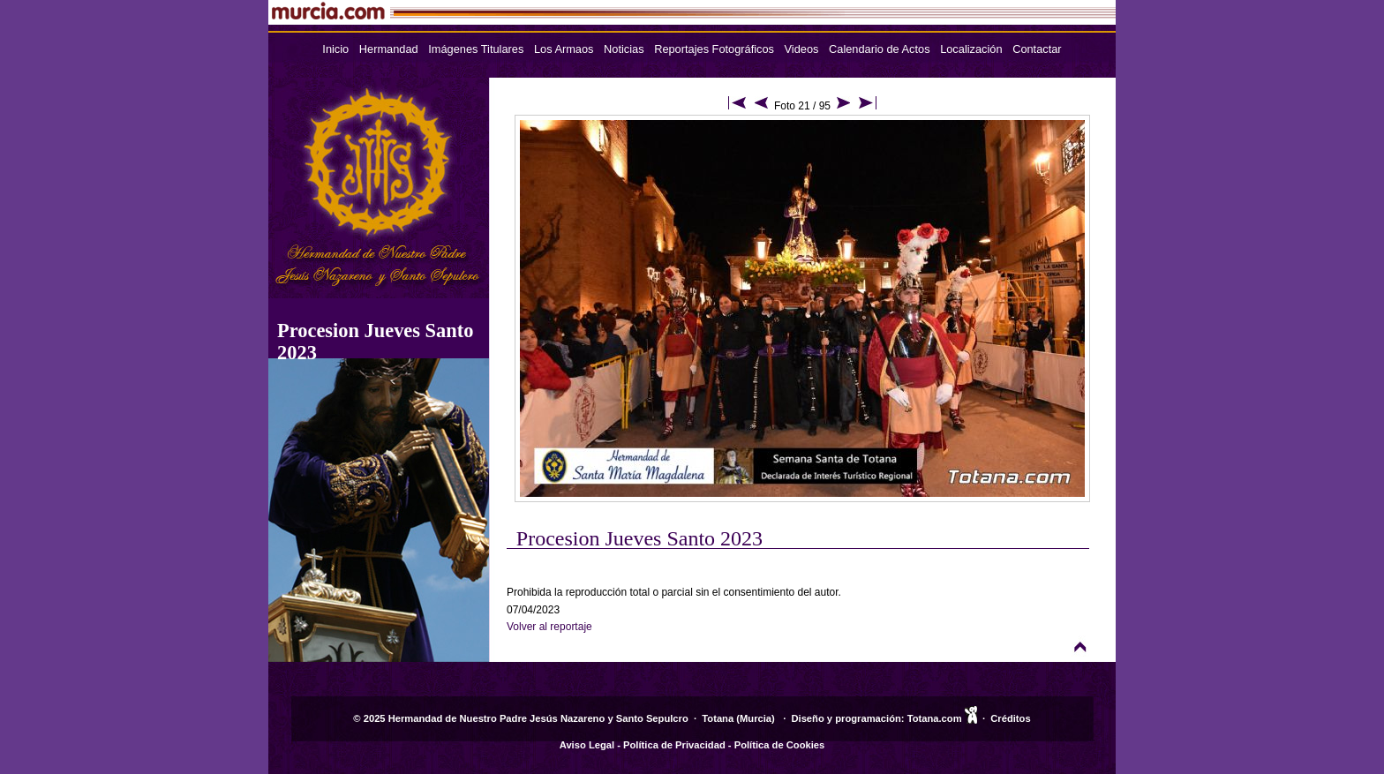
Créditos (1010, 718)
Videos (802, 49)
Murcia (755, 718)
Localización (971, 49)
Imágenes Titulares (475, 49)
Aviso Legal (587, 745)
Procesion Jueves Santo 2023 (639, 538)
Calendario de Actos (879, 49)
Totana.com (934, 718)
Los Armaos (564, 49)
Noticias (624, 49)
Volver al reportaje (549, 626)
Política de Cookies (779, 745)
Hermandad (388, 49)
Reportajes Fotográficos (714, 49)
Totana (717, 718)
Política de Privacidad (674, 745)
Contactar (1036, 49)
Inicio (335, 49)
